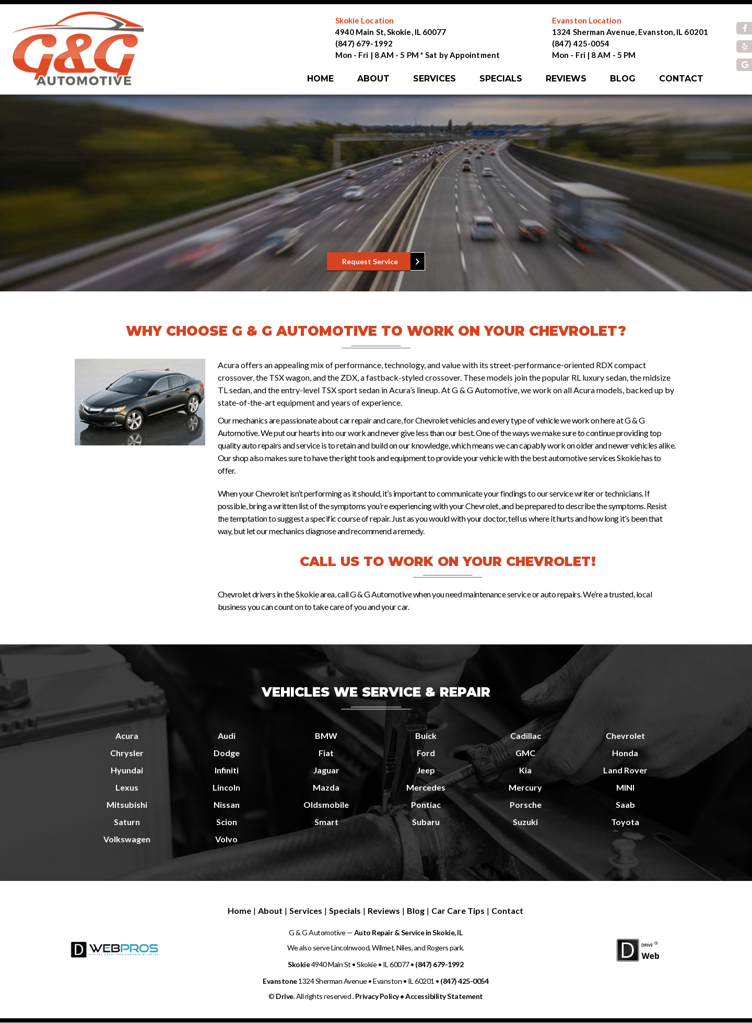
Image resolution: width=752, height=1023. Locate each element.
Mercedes (425, 787)
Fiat (326, 753)
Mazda (326, 787)
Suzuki (525, 822)
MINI (625, 787)
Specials (500, 79)
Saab (625, 804)
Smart (326, 822)
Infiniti (227, 770)
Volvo (226, 839)
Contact (681, 79)
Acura (126, 735)
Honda (625, 753)
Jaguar (326, 770)
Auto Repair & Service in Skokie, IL (407, 932)
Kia (525, 770)
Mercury (525, 787)
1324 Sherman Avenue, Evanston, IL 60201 (630, 32)
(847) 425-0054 (580, 43)
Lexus (126, 787)
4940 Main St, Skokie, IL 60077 (390, 32)
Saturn (127, 822)
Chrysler (127, 753)
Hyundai (127, 770)
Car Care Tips (458, 910)
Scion (226, 822)
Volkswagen (126, 839)
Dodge (227, 753)
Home (320, 79)
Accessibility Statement (444, 996)
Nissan (227, 804)
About (373, 79)
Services (434, 79)
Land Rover (625, 770)
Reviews (566, 79)
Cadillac (525, 735)
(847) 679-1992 (364, 43)
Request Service (370, 261)
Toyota (625, 822)
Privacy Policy (377, 996)
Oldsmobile (326, 804)
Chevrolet (625, 735)
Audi (227, 735)
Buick (426, 735)
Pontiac (426, 804)
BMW (326, 735)
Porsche (526, 804)
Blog (623, 79)
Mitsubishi (127, 804)
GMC (525, 753)
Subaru (426, 822)
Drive (284, 996)
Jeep (426, 770)
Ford (426, 753)
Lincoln (226, 787)
